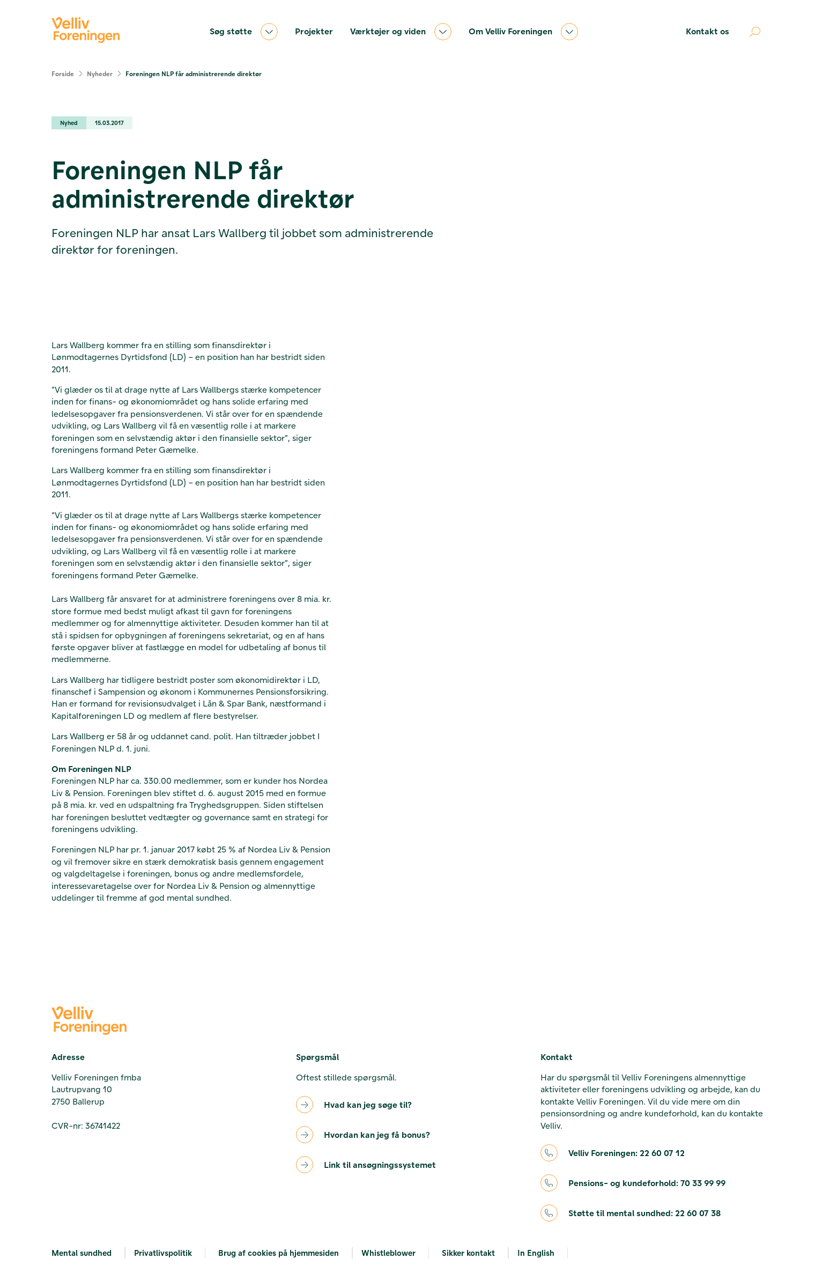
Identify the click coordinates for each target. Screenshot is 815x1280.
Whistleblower (388, 1252)
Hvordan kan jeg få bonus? (377, 1134)
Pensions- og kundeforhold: (646, 1183)
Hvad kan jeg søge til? (368, 1104)
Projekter (314, 31)
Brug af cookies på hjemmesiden (278, 1252)
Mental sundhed (81, 1252)
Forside (62, 73)
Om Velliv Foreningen (523, 31)
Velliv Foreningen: (626, 1153)
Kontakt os (707, 31)
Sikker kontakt (468, 1252)
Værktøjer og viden (400, 31)
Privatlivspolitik (163, 1252)
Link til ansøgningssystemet (380, 1164)
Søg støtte (244, 31)
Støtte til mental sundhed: (644, 1213)
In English (535, 1252)
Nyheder (100, 73)
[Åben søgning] (755, 31)
